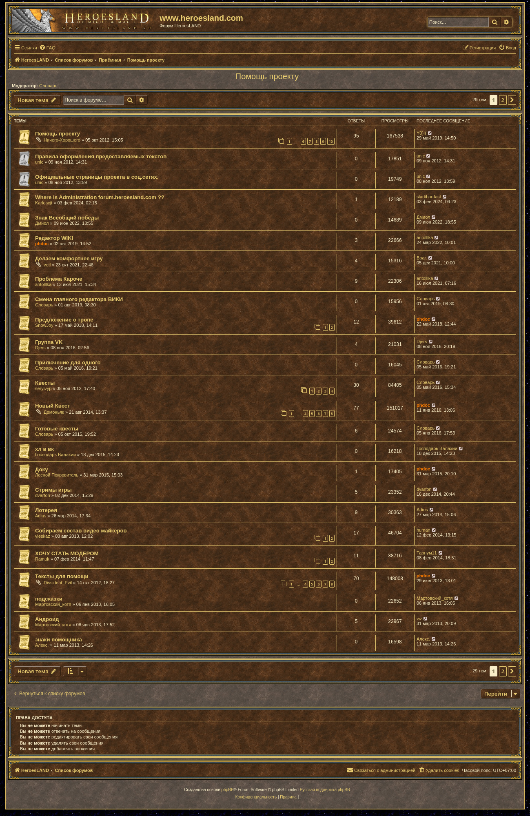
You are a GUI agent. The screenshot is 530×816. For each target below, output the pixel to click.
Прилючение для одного (68, 362)
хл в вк (44, 449)
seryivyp (43, 388)
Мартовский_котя (53, 604)
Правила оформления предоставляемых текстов (100, 156)
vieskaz (42, 536)
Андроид (47, 619)
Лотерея (46, 510)
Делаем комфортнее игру (69, 258)
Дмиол (42, 223)
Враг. (422, 257)
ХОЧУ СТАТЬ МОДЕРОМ (66, 553)
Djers (40, 347)
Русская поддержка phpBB (325, 789)
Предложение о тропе (64, 320)
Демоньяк (54, 412)
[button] (512, 100)
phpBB (228, 789)
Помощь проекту (267, 76)
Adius (41, 515)
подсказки (48, 599)
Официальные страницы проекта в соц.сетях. (97, 177)
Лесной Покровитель (56, 474)
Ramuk (42, 559)
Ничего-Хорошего (62, 139)
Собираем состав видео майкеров (81, 531)
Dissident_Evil (58, 582)
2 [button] (502, 100)
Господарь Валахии (55, 454)
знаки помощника (58, 639)
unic (39, 162)
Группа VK (48, 342)
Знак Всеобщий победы (67, 218)
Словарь (48, 85)
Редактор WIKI (54, 238)
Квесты (45, 383)
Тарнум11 (427, 552)
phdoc (42, 243)
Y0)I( (421, 133)
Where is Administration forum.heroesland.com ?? (99, 197)
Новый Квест (52, 406)
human (423, 530)
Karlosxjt (43, 202)
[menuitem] (47, 48)
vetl (47, 264)
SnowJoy (44, 325)
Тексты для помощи (62, 576)
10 (331, 141)
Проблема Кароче (58, 279)
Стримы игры (53, 490)
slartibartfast (429, 196)
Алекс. (42, 645)
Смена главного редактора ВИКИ (79, 299)
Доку (41, 469)
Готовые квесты (56, 429)
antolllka (425, 237)
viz (419, 618)
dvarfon (42, 495)
